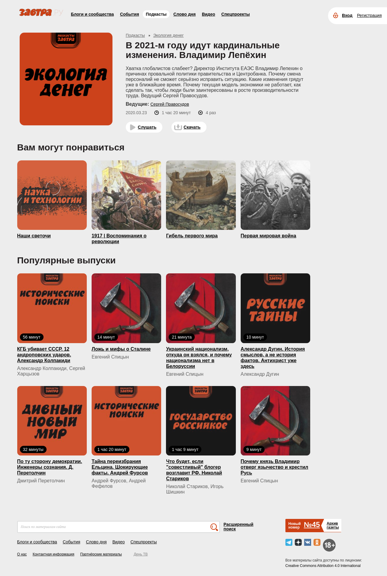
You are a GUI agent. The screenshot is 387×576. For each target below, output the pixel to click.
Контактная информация (53, 554)
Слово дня (184, 14)
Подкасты (156, 14)
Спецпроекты (235, 14)
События (129, 14)
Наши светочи (34, 235)
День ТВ (141, 554)
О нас (22, 554)
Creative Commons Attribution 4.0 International (323, 566)
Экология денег (168, 35)
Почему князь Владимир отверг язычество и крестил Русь (274, 467)
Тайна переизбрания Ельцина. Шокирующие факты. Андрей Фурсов (120, 467)
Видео (208, 14)
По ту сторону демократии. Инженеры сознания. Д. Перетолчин (49, 467)
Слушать (147, 127)
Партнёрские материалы (101, 554)
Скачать (192, 127)
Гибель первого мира (191, 235)
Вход (347, 15)
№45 (312, 524)
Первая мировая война (268, 235)
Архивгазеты (333, 525)
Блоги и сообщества (92, 14)
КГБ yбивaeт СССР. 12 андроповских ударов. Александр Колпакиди (44, 354)
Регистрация (369, 15)
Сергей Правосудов (169, 104)
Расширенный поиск (238, 526)
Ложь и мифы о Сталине (121, 349)
